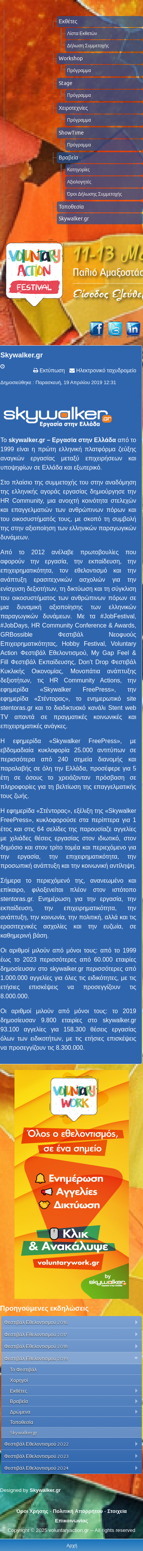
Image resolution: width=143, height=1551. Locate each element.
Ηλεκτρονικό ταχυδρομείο (105, 370)
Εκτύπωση (51, 370)
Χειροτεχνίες (73, 108)
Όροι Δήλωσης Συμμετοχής (94, 193)
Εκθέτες (68, 21)
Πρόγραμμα (79, 70)
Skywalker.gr (74, 219)
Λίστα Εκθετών (82, 33)
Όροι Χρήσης (32, 1511)
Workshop (71, 58)
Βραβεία (68, 157)
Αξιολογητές (79, 181)
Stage (65, 83)
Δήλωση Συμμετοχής (88, 45)
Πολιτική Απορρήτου (78, 1511)
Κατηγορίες (78, 169)
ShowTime (71, 133)
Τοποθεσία (71, 207)
